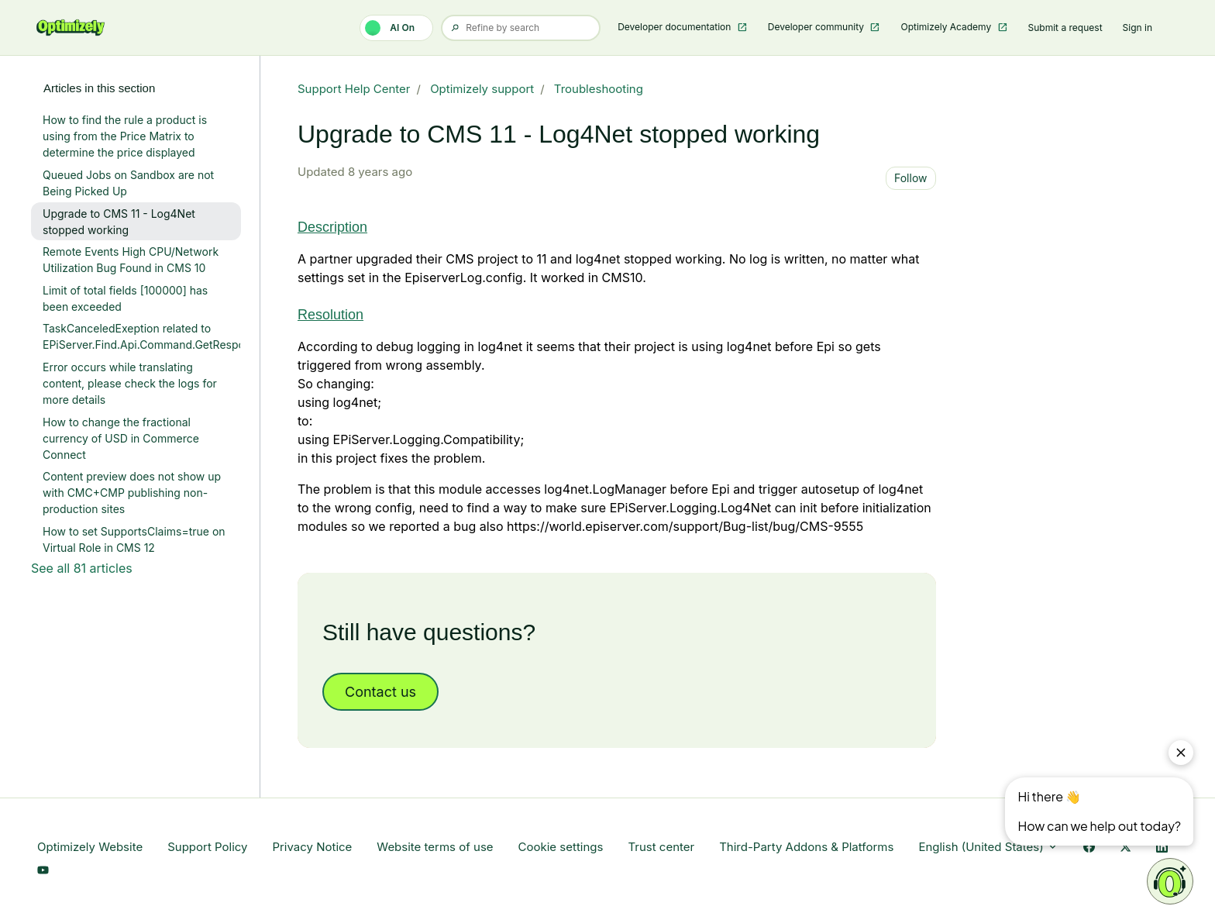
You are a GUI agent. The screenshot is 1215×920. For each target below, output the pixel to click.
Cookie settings (561, 846)
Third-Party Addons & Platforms (806, 846)
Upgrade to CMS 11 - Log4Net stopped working (119, 221)
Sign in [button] (1137, 27)
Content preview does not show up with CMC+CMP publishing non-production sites (132, 492)
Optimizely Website (90, 846)
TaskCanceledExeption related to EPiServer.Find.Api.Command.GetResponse (142, 336)
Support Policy (207, 846)
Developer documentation (676, 27)
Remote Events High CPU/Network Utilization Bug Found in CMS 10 (131, 259)
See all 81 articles (82, 568)
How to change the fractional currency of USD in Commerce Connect (121, 438)
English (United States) (988, 846)
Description (332, 227)
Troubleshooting (598, 88)
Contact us (380, 692)
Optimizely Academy (946, 27)
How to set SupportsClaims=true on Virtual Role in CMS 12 (134, 539)
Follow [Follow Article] (911, 177)
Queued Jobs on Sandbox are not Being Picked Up (128, 183)
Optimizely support (482, 88)
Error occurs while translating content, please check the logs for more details (130, 383)
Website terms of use (435, 846)
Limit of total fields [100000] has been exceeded (125, 298)
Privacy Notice (312, 846)
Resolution (330, 314)
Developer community (817, 27)
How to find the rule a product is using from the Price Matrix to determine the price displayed (125, 136)
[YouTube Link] (43, 872)
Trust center (661, 846)
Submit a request (1065, 27)
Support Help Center (354, 88)
